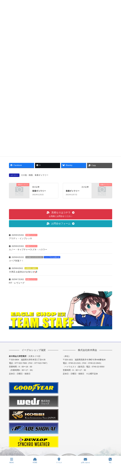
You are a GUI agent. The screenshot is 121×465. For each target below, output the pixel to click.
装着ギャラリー (41, 175)
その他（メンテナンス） (34, 257)
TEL (110, 460)
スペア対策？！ (16, 260)
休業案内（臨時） (31, 268)
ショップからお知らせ (52, 257)
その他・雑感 (27, 175)
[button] (60, 214)
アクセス (59, 460)
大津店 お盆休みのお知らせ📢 (24, 272)
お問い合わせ (85, 460)
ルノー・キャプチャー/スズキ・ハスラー (28, 249)
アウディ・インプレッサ (20, 238)
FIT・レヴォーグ (17, 283)
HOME (35, 460)
